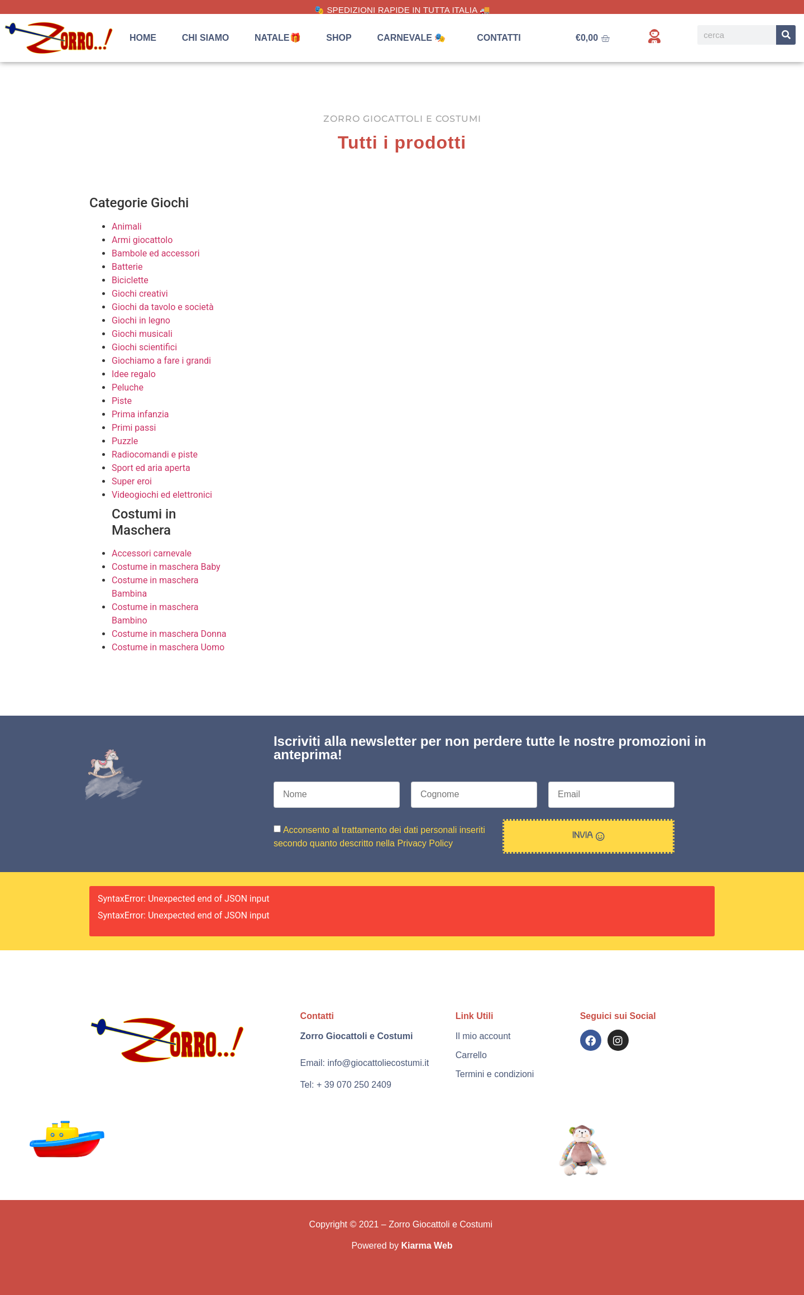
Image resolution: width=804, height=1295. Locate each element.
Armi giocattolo (142, 240)
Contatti (499, 37)
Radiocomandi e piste (155, 454)
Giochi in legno (141, 320)
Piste (122, 401)
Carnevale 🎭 (414, 38)
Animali (127, 226)
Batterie (127, 266)
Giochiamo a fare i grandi (161, 360)
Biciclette (130, 280)
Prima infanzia (140, 414)
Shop (338, 37)
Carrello (471, 1055)
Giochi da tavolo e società (163, 307)
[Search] (786, 35)
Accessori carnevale (152, 553)
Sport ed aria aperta (151, 468)
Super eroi (132, 481)
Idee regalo (134, 374)
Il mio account (483, 1036)
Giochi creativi (140, 293)
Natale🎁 (278, 37)
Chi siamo (205, 37)
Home (143, 37)
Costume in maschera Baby (166, 566)
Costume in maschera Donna (169, 634)
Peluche (127, 387)
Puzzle (125, 441)
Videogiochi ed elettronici (162, 494)
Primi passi (134, 427)
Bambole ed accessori (156, 253)
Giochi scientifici (144, 347)
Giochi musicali (142, 333)
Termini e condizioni (495, 1074)
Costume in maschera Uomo (168, 647)
